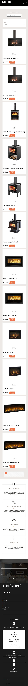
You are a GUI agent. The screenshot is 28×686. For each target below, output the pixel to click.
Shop (5, 598)
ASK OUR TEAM (14, 522)
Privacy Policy (6, 607)
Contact (5, 600)
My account (8, 683)
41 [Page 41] (19, 473)
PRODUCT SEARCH (14, 486)
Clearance (7, 678)
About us (5, 595)
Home (3, 7)
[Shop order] (14, 15)
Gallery (5, 605)
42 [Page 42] (21, 473)
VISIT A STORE (14, 540)
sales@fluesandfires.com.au (13, 655)
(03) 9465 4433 (14, 671)
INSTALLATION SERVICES (14, 504)
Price (14, 22)
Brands (5, 602)
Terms (5, 609)
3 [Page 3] (11, 473)
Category (14, 24)
